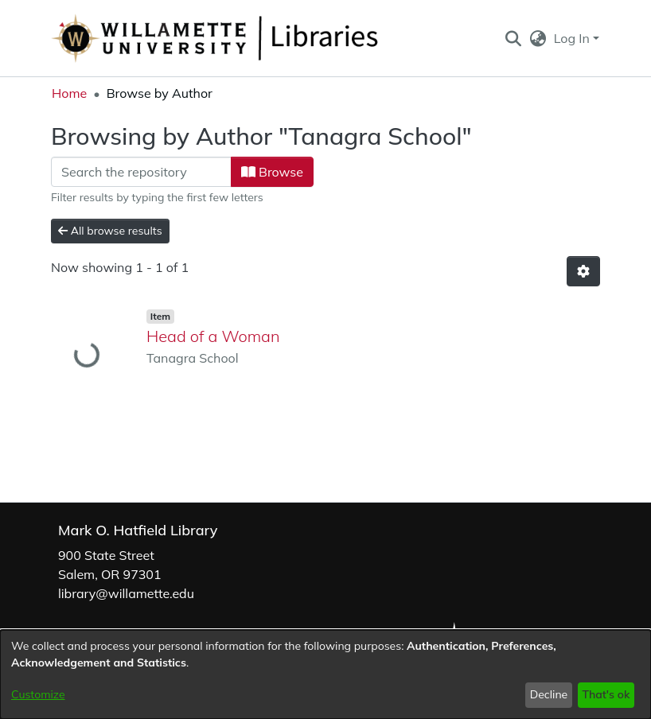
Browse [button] (272, 172)
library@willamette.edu (126, 593)
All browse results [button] (110, 230)
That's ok (606, 694)
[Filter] (141, 172)
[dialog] (325, 674)
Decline (549, 694)
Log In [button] (573, 38)
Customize (38, 694)
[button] (513, 38)
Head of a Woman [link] (213, 336)
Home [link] (69, 93)
